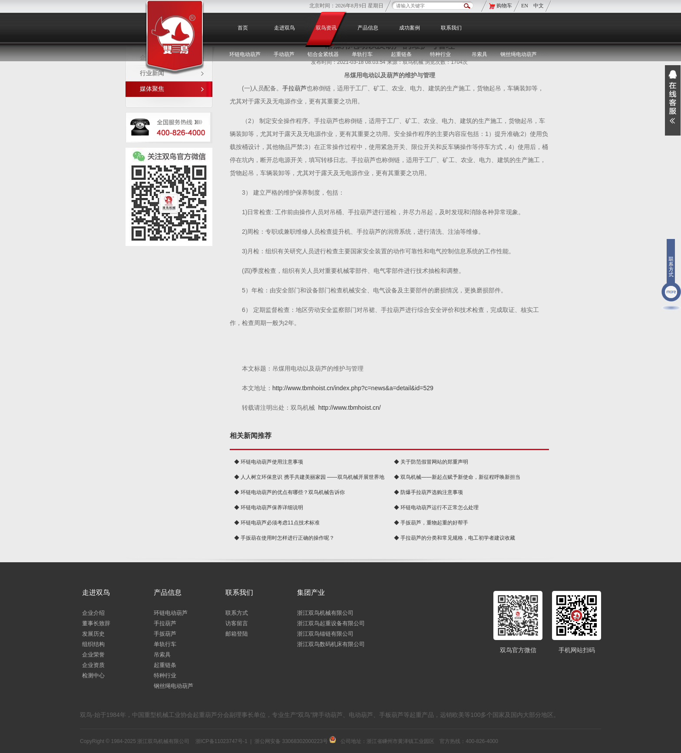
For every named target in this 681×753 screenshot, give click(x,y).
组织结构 (93, 644)
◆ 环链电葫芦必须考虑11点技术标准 (277, 523)
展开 (673, 100)
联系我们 (451, 28)
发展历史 (93, 633)
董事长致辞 (96, 623)
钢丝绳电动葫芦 (518, 54)
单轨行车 (165, 644)
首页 (243, 28)
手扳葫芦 (165, 633)
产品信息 (367, 28)
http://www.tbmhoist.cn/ (349, 407)
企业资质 (93, 665)
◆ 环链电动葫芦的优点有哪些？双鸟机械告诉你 (289, 492)
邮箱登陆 (236, 633)
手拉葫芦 (294, 88)
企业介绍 (93, 613)
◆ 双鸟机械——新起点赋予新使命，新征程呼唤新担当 (457, 477)
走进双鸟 (284, 28)
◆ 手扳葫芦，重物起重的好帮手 (431, 523)
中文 (538, 6)
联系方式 (236, 613)
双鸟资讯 (326, 28)
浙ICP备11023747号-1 (221, 741)
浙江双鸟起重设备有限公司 (331, 623)
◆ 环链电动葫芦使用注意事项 (268, 462)
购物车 (504, 6)
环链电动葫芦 (171, 613)
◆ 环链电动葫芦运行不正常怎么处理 (436, 507)
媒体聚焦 (152, 89)
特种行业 (165, 675)
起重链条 (165, 665)
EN (525, 6)
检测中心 (93, 675)
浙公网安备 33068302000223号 (295, 741)
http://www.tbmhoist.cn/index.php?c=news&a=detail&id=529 (352, 388)
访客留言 (236, 623)
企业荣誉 (93, 654)
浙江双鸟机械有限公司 (325, 613)
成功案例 (409, 28)
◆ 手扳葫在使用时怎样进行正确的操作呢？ (284, 538)
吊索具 (479, 54)
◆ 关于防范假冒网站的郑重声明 (431, 462)
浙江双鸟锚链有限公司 (325, 633)
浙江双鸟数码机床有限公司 (331, 644)
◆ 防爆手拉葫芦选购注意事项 (428, 492)
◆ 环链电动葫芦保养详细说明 (268, 507)
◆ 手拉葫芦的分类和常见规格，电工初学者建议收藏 (454, 538)
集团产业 (311, 592)
